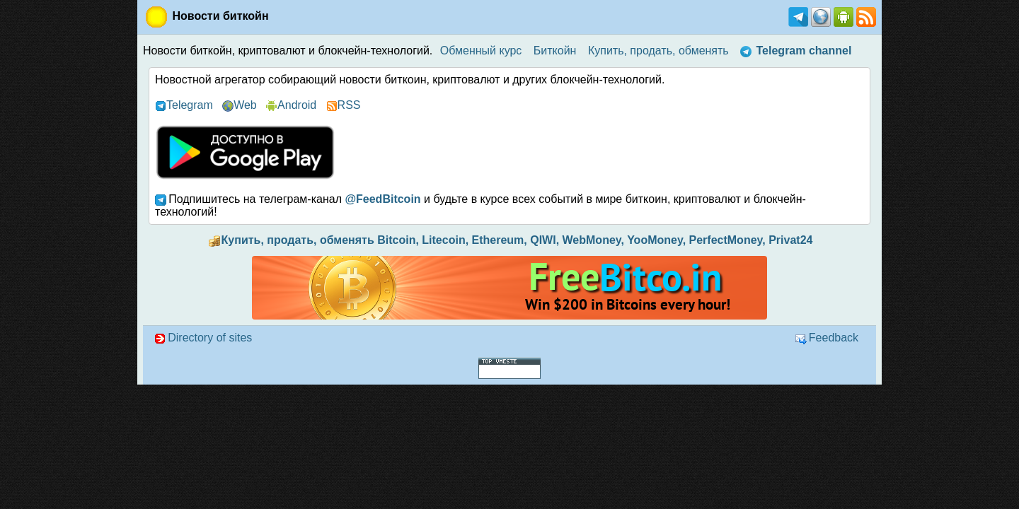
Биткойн (555, 51)
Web (239, 105)
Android (291, 105)
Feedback (826, 338)
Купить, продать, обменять (658, 51)
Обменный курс (481, 51)
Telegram (184, 105)
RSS (343, 105)
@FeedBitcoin (382, 199)
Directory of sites (203, 338)
